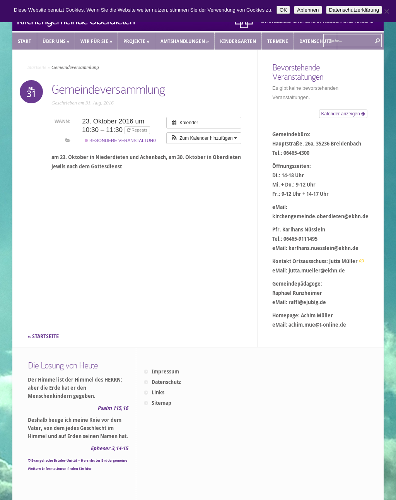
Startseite (36, 67)
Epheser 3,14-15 (109, 448)
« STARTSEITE (44, 336)
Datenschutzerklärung (354, 10)
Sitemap (161, 402)
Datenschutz (166, 381)
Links (158, 392)
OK (283, 10)
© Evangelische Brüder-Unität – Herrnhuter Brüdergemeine (77, 460)
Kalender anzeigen (343, 113)
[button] (204, 138)
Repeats (137, 130)
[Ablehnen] (386, 11)
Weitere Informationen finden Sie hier (60, 468)
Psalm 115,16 (112, 407)
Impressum (165, 371)
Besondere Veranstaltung (121, 140)
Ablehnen (308, 10)
